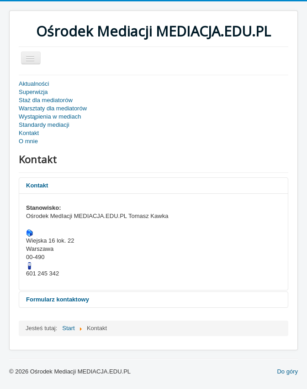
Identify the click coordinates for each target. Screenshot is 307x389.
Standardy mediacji (44, 124)
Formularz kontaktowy (57, 299)
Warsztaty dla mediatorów (53, 108)
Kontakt (29, 133)
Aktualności (34, 83)
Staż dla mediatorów (46, 100)
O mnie (28, 141)
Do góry (287, 371)
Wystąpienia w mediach (50, 116)
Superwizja (33, 91)
